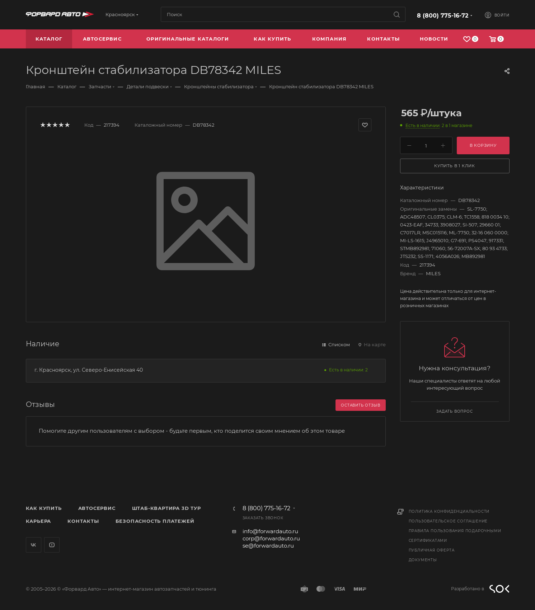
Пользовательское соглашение (448, 521)
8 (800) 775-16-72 (442, 15)
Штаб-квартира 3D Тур (166, 508)
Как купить (44, 508)
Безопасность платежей (155, 521)
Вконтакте (33, 545)
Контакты (83, 521)
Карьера (38, 521)
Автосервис (97, 508)
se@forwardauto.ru (268, 545)
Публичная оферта (432, 550)
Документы (423, 560)
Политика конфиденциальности (449, 511)
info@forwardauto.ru (270, 531)
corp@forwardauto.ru (271, 538)
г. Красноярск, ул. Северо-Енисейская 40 (88, 370)
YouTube (52, 545)
